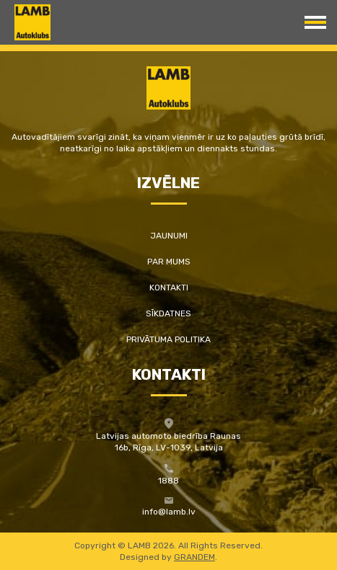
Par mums (169, 262)
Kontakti (168, 287)
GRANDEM (194, 557)
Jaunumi (169, 236)
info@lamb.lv (169, 512)
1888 (168, 481)
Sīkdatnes (168, 313)
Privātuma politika (168, 339)
